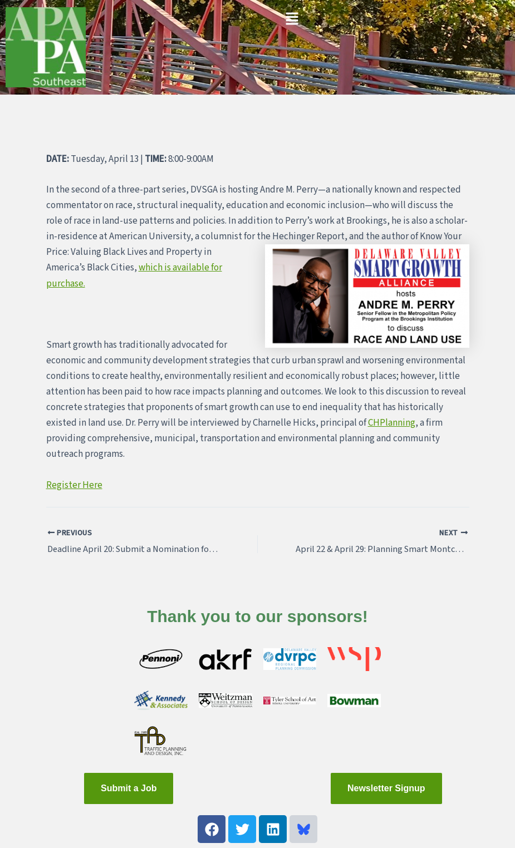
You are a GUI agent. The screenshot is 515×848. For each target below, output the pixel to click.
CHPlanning (391, 423)
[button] (292, 19)
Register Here (74, 485)
